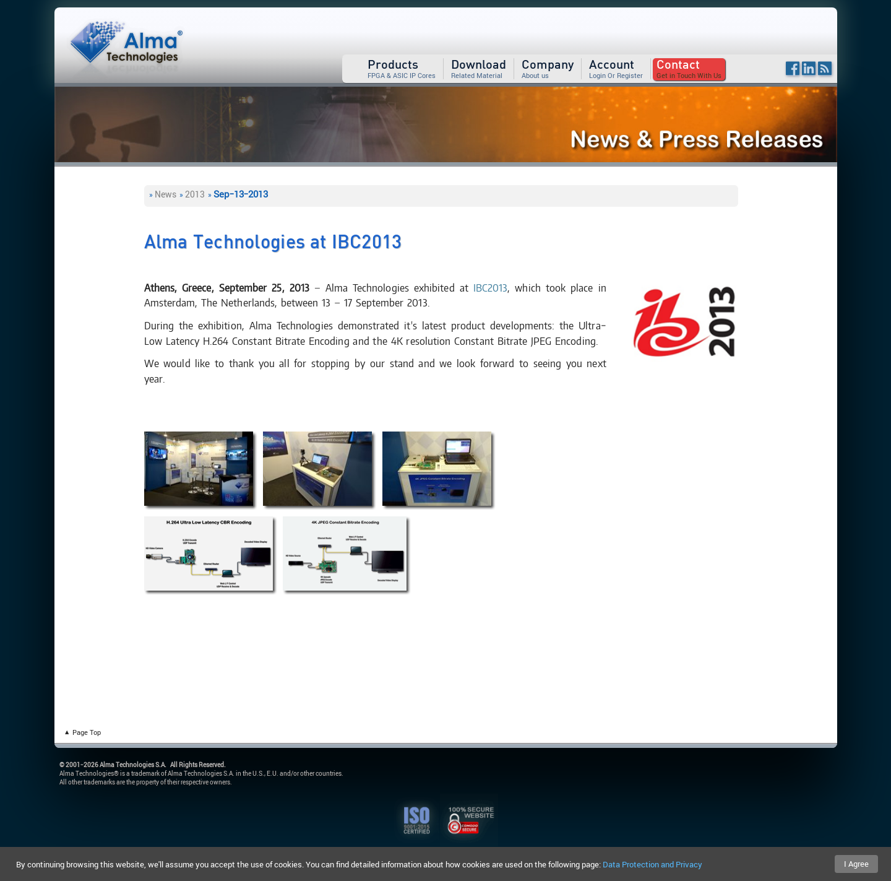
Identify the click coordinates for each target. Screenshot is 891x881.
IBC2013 (490, 287)
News (165, 194)
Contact (678, 65)
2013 (195, 194)
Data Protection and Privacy (652, 864)
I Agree (856, 863)
